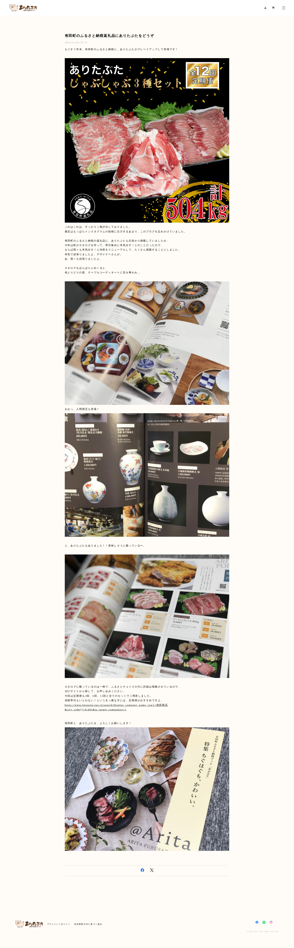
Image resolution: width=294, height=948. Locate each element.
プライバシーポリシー (58, 924)
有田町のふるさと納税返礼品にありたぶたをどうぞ (109, 36)
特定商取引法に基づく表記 (88, 924)
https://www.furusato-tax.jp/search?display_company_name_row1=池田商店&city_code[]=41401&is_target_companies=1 (116, 707)
